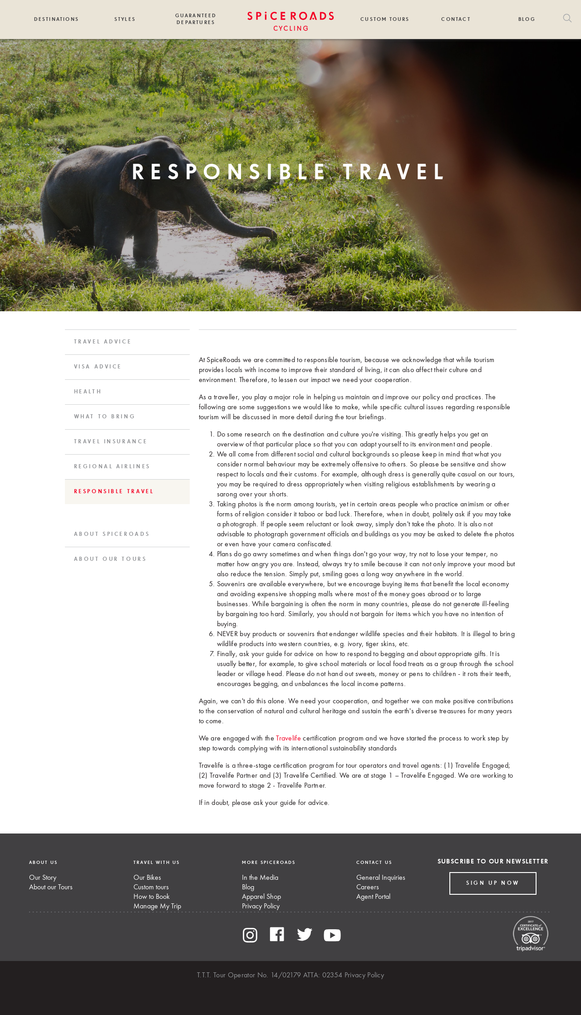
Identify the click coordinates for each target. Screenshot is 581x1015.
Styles (125, 19)
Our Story (42, 878)
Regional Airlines (112, 467)
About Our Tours (110, 559)
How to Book (151, 897)
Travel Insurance (111, 442)
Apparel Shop (261, 897)
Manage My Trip (157, 906)
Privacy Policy (261, 906)
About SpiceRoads (112, 534)
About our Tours (51, 887)
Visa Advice (98, 367)
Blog (527, 19)
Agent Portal (373, 897)
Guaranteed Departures (196, 19)
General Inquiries (380, 878)
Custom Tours (384, 19)
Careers (367, 887)
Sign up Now (493, 883)
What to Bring (105, 417)
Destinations (56, 19)
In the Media (260, 878)
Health (88, 392)
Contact (455, 19)
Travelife (288, 738)
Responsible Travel (114, 492)
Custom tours (151, 887)
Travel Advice (103, 342)
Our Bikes (147, 878)
